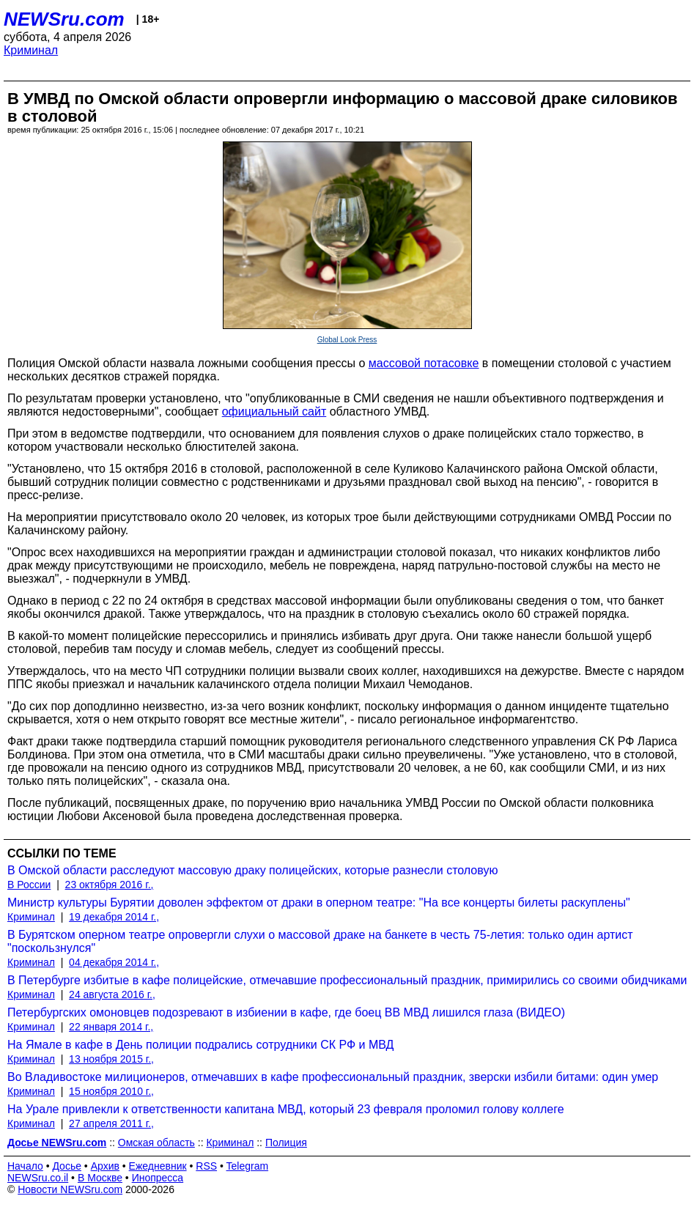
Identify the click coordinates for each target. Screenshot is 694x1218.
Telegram (247, 1166)
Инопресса (158, 1178)
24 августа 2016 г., (112, 994)
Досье (66, 1166)
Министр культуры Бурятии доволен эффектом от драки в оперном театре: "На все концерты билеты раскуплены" (318, 902)
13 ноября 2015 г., (111, 1059)
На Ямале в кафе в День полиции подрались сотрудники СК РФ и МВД (200, 1044)
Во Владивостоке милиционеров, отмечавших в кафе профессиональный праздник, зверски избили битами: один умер (332, 1077)
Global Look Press (347, 340)
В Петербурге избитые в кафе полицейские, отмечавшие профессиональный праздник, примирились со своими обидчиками (347, 980)
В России (29, 884)
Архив (105, 1166)
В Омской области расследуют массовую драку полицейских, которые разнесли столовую (252, 870)
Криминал (31, 50)
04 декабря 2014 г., (114, 962)
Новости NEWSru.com (70, 1189)
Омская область (156, 1142)
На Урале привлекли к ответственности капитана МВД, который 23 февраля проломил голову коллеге (285, 1109)
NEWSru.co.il (37, 1178)
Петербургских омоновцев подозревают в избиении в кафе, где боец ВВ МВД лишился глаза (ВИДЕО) (286, 1012)
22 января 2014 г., (111, 1027)
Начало (25, 1166)
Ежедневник (158, 1166)
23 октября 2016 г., (109, 884)
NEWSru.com (64, 19)
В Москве (100, 1178)
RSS (206, 1166)
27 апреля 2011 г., (111, 1123)
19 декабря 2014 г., (114, 917)
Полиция (286, 1142)
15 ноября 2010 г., (111, 1091)
